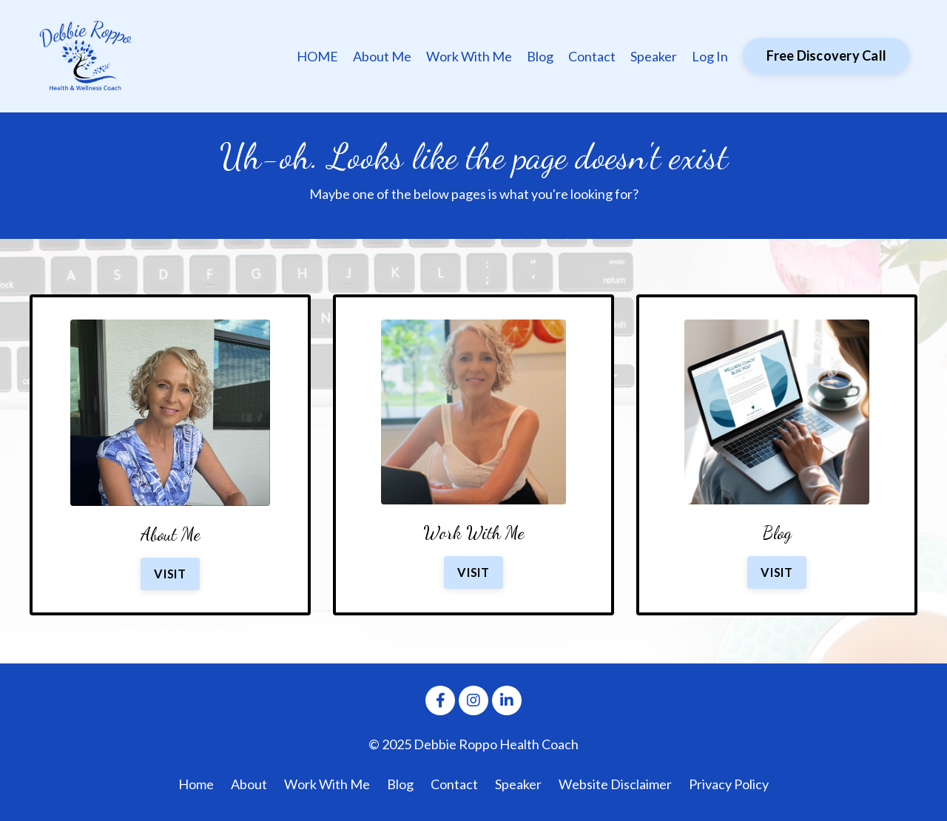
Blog (540, 56)
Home (196, 784)
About (249, 784)
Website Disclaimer (615, 784)
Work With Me (469, 56)
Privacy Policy (729, 784)
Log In (710, 56)
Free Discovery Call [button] (826, 55)
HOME (317, 56)
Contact (592, 56)
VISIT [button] (170, 574)
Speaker (653, 56)
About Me (382, 56)
